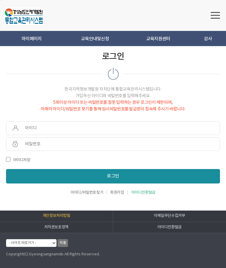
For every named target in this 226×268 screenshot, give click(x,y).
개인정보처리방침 (56, 216)
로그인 (113, 176)
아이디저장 (18, 160)
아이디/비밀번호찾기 (86, 192)
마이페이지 (32, 39)
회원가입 (117, 192)
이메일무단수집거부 (169, 216)
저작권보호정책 (56, 227)
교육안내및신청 (95, 39)
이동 (63, 243)
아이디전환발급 (143, 192)
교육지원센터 (158, 39)
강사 (208, 39)
